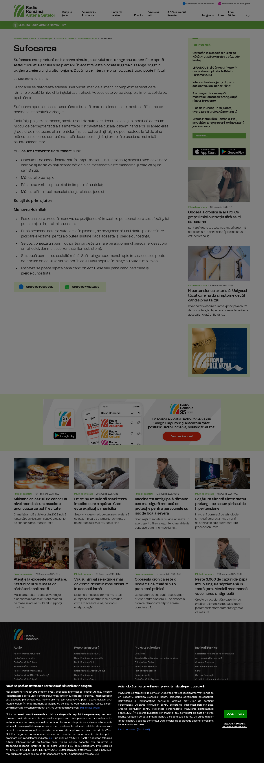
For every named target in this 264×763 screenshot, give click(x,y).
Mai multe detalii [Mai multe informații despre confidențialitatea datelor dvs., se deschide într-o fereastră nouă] (90, 707)
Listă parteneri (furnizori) (134, 729)
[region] (132, 721)
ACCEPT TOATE (236, 714)
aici (50, 738)
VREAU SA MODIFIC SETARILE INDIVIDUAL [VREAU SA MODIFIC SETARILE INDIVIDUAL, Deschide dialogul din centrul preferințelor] (234, 725)
